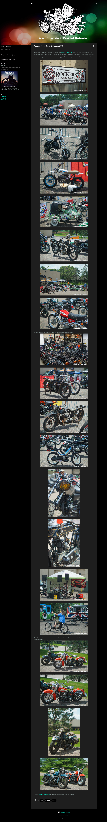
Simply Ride (37, 56)
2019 (41, 800)
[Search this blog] (10, 49)
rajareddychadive (67, 815)
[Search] (96, 4)
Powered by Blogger (64, 812)
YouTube (3, 99)
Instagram (3, 96)
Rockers (54, 800)
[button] (93, 46)
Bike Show (47, 800)
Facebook (3, 98)
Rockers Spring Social (66, 52)
